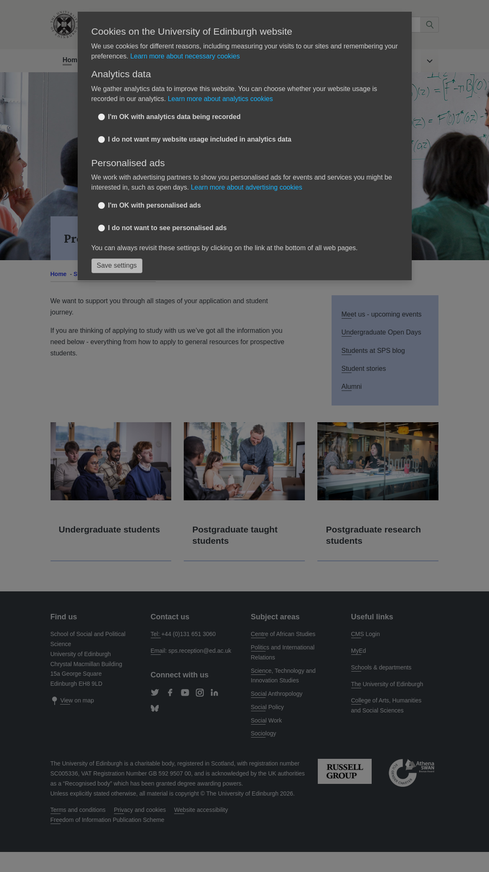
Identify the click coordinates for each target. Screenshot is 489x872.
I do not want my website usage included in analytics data (199, 139)
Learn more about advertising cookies (246, 187)
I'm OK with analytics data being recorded (174, 116)
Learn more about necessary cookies (185, 56)
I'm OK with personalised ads (154, 205)
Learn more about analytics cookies (220, 98)
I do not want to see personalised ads (167, 227)
